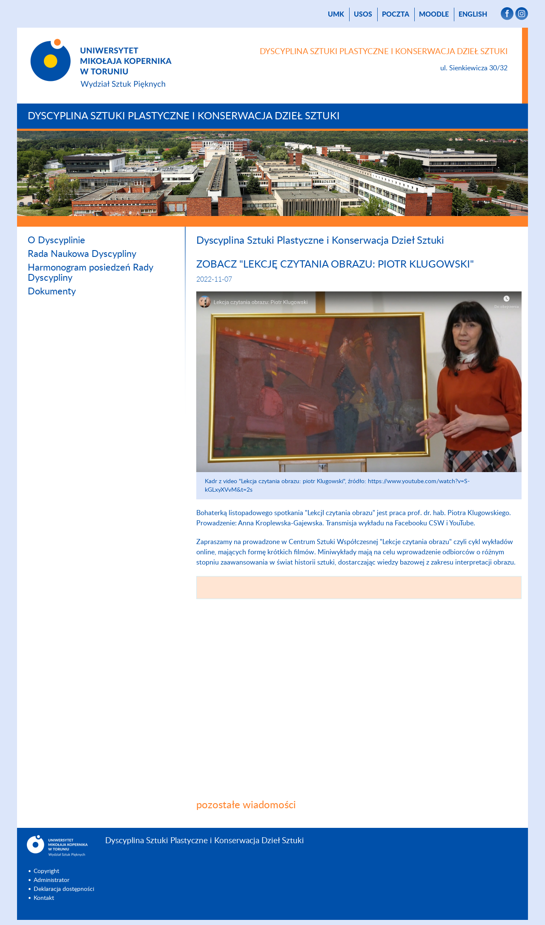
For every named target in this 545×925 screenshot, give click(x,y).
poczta (395, 14)
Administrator (51, 880)
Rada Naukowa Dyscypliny (82, 254)
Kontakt (44, 898)
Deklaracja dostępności (64, 889)
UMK (336, 14)
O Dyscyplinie (56, 240)
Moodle (434, 14)
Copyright (46, 871)
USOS (363, 14)
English (473, 14)
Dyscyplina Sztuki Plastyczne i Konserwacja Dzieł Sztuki (184, 116)
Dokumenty (52, 291)
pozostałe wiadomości (246, 805)
